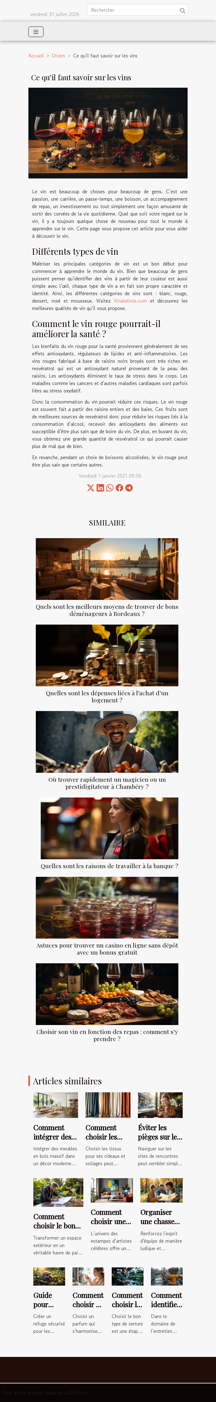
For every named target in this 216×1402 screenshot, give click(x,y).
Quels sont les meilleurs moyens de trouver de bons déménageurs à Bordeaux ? (107, 609)
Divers (58, 55)
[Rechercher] (138, 10)
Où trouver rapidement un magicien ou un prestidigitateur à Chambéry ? (107, 782)
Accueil (36, 55)
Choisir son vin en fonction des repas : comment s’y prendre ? (107, 1035)
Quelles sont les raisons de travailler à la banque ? (109, 866)
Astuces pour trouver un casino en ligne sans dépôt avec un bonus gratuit (107, 948)
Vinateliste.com (130, 300)
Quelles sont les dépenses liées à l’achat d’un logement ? (107, 696)
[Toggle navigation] (36, 32)
